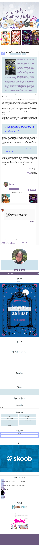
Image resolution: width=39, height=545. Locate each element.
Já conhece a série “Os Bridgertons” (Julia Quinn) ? (15, 481)
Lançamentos (10, 414)
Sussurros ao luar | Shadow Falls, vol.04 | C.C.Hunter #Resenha (19, 309)
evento (28, 418)
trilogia (9, 425)
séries (28, 422)
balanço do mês (27, 416)
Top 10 (10, 416)
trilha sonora (28, 423)
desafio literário (10, 418)
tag (9, 423)
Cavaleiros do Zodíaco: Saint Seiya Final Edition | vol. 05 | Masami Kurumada (25, 47)
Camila (6, 209)
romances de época (28, 420)
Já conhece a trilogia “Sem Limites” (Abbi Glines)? (15, 485)
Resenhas (27, 414)
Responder (32, 221)
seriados (9, 422)
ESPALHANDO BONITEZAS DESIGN (23, 541)
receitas (9, 420)
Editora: (33, 169)
